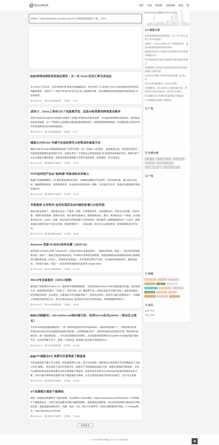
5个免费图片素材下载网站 (47, 391)
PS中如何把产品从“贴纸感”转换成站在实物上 (59, 173)
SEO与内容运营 (165, 163)
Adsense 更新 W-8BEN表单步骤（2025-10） (59, 244)
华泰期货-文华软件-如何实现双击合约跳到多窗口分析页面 (67, 204)
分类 (149, 5)
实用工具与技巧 (153, 167)
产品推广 (161, 292)
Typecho (124, 439)
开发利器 (150, 163)
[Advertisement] (85, 47)
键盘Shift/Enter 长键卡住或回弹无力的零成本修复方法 (65, 142)
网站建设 (150, 159)
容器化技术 (178, 159)
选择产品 (162, 296)
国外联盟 (174, 296)
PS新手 (161, 284)
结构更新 (170, 5)
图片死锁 (173, 279)
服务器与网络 (164, 159)
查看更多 (85, 425)
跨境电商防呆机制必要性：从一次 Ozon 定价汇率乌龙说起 (73, 76)
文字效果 (178, 288)
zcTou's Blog (102, 439)
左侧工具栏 (151, 288)
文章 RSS (150, 310)
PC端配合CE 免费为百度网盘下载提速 (60, 356)
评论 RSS (150, 315)
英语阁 (158, 5)
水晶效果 (149, 292)
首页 (141, 5)
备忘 (181, 5)
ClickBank (150, 296)
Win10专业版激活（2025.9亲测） (52, 280)
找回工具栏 (165, 288)
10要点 (172, 292)
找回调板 (172, 284)
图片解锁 (149, 284)
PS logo (162, 279)
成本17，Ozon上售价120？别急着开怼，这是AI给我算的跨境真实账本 (75, 111)
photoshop (150, 279)
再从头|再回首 (39, 5)
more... (104, 18)
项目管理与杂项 (172, 167)
